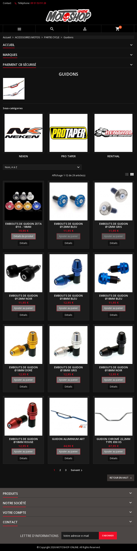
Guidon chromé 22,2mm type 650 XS (113, 440)
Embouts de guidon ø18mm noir (113, 368)
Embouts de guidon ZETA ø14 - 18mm (23, 225)
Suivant (77, 470)
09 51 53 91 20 (38, 3)
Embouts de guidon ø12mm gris (113, 225)
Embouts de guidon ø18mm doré (23, 368)
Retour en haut (121, 478)
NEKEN (23, 156)
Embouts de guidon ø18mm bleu (68, 297)
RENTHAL (113, 156)
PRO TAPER (68, 156)
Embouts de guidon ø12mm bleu (68, 225)
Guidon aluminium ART (68, 439)
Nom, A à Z (43, 167)
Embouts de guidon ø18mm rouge (23, 440)
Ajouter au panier (68, 236)
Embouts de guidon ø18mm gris (68, 368)
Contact (7, 3)
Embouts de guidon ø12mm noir (23, 297)
